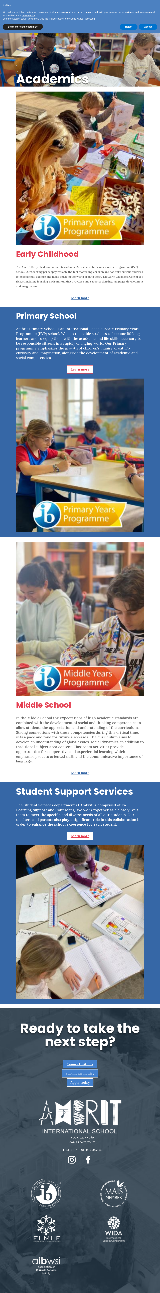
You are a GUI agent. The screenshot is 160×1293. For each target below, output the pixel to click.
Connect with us (80, 1064)
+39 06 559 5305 (91, 1150)
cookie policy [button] (28, 15)
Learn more (80, 298)
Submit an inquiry (80, 1073)
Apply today (80, 1082)
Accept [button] (148, 26)
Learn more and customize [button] (23, 26)
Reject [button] (128, 26)
